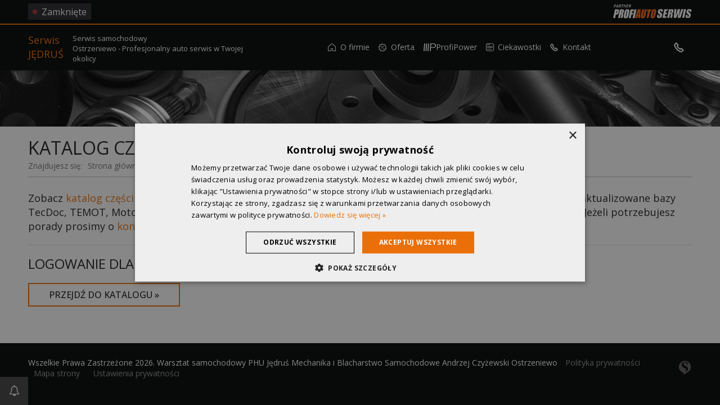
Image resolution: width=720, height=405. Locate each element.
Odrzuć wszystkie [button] (299, 242)
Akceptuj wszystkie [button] (418, 242)
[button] (360, 267)
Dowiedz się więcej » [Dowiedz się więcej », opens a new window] (350, 214)
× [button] (572, 136)
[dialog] (360, 202)
